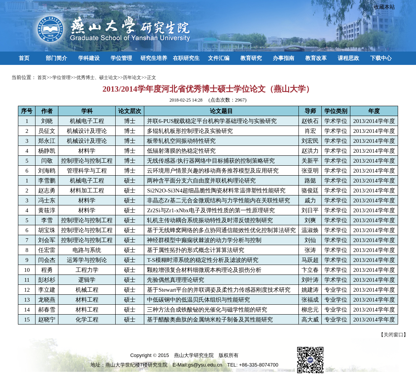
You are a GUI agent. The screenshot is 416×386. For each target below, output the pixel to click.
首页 (24, 58)
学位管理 (121, 58)
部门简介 (56, 58)
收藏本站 (381, 7)
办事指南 (283, 58)
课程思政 (348, 58)
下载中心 (381, 58)
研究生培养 (153, 58)
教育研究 (251, 58)
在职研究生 (186, 58)
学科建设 (89, 58)
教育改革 (316, 58)
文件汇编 (218, 58)
